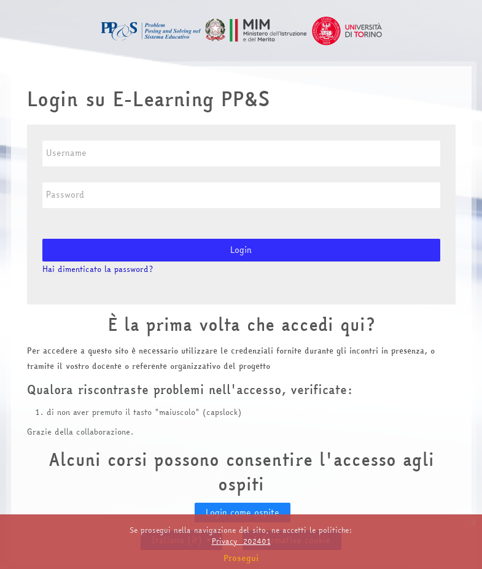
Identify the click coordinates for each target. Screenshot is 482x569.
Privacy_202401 (241, 541)
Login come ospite (242, 512)
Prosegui (241, 558)
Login (241, 250)
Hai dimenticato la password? (97, 269)
